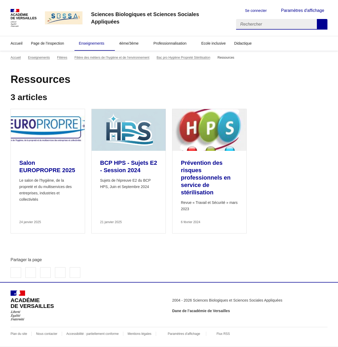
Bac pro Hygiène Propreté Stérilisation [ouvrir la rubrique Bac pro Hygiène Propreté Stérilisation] (183, 57)
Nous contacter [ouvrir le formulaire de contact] (47, 334)
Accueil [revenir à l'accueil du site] (16, 43)
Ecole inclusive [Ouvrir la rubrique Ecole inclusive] (213, 43)
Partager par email (60, 272)
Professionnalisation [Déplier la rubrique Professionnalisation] (169, 43)
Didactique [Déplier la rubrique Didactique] (243, 43)
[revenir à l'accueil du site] (159, 18)
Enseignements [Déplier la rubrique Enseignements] (91, 43)
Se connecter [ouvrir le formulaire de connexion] (256, 10)
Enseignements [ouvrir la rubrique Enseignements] (39, 57)
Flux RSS (223, 334)
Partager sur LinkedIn (45, 272)
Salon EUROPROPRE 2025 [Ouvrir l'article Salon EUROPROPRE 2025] (47, 167)
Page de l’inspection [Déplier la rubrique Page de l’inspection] (47, 43)
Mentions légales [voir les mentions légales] (139, 334)
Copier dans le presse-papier (75, 272)
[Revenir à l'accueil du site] (32, 305)
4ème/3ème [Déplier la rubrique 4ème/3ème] (129, 43)
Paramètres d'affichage (184, 334)
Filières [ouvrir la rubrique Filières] (62, 57)
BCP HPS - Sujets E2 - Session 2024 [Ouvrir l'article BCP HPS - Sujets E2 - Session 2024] (128, 167)
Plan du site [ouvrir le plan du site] (19, 334)
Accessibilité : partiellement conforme (92, 334)
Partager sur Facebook (16, 272)
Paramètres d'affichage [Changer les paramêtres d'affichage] (302, 10)
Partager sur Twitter (30, 272)
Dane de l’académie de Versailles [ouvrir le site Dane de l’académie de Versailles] (201, 311)
